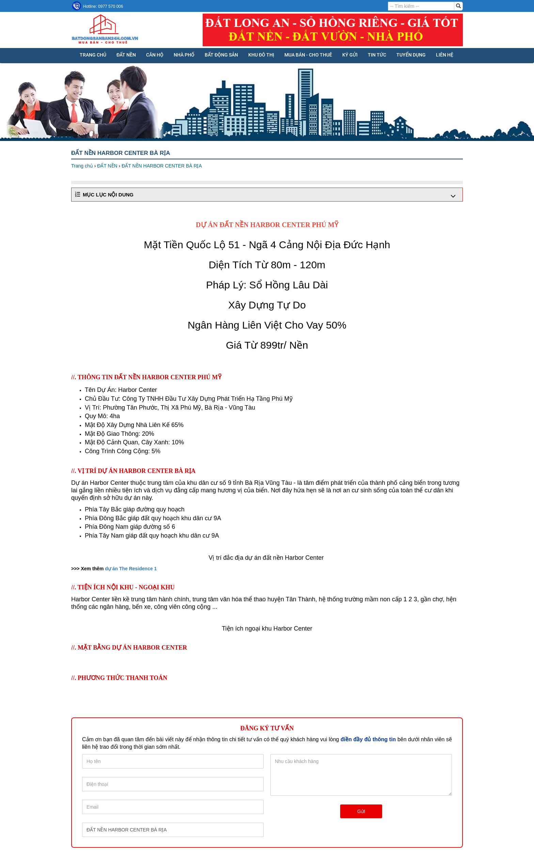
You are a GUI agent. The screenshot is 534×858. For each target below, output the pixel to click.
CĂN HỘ (154, 55)
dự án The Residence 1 (131, 568)
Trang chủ (93, 55)
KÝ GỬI (350, 55)
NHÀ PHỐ (184, 55)
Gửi (361, 811)
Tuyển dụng (411, 55)
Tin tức (377, 55)
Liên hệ (444, 55)
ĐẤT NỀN (126, 55)
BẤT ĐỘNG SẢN (221, 55)
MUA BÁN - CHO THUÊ (308, 55)
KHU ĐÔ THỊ (261, 55)
